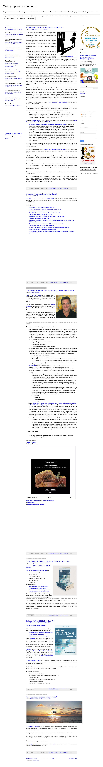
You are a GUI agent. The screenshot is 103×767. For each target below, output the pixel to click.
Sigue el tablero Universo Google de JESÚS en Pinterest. (13, 49)
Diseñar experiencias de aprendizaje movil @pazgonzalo (42, 229)
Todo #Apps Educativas (9, 18)
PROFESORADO (44, 29)
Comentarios (84, 116)
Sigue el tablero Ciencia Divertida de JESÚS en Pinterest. (13, 92)
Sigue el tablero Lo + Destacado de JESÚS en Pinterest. (13, 56)
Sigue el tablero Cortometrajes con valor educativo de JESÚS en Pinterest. (13, 28)
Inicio (53, 758)
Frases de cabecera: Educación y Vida (82, 16)
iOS (54, 744)
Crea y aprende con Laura (20, 6)
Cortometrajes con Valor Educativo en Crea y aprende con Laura (13, 134)
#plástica (32, 292)
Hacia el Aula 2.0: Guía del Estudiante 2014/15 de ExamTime (48, 561)
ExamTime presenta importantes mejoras (39, 636)
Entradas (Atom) (35, 760)
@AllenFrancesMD (34, 122)
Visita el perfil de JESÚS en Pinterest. (13, 105)
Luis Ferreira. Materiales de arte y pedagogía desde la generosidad (50, 290)
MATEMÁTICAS (49, 16)
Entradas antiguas (73, 758)
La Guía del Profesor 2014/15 (33, 660)
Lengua (42, 16)
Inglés (71, 16)
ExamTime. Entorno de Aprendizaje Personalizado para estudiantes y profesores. (41, 633)
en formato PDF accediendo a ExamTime (42, 651)
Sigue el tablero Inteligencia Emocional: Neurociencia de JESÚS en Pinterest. (14, 43)
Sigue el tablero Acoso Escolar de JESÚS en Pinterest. (12, 72)
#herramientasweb (37, 698)
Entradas (83, 114)
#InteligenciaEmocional (46, 698)
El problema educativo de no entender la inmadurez (44, 28)
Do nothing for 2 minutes (32, 726)
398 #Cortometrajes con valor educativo (25, 18)
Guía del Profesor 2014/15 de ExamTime (40, 621)
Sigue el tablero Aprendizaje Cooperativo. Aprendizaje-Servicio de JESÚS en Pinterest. (13, 65)
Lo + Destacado (27, 16)
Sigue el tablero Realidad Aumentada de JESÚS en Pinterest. (13, 86)
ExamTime (32, 638)
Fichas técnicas (30, 502)
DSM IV (48, 122)
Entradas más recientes (31, 758)
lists (11, 136)
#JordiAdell (32, 195)
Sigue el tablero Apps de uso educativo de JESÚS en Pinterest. (14, 35)
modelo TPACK (50, 198)
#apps (31, 698)
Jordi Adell (28, 198)
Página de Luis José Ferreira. (33, 295)
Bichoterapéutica (69, 56)
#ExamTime (32, 622)
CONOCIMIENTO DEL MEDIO (61, 16)
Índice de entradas (17, 16)
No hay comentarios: (64, 188)
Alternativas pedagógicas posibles (41, 405)
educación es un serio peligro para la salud (54, 149)
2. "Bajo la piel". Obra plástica (33, 500)
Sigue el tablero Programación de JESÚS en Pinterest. (12, 99)
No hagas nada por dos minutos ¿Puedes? (41, 697)
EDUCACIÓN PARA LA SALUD (35, 29)
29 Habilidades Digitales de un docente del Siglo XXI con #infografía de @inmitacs (88, 57)
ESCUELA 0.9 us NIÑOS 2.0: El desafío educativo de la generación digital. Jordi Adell (49, 227)
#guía (31, 563)
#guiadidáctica (36, 563)
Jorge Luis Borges (63, 102)
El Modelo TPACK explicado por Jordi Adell (41, 194)
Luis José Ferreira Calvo (48, 500)
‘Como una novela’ (53, 102)
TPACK (36, 195)
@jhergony (82, 93)
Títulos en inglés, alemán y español (35, 504)
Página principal (7, 16)
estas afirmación (36, 120)
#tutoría (40, 563)
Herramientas (36, 16)
